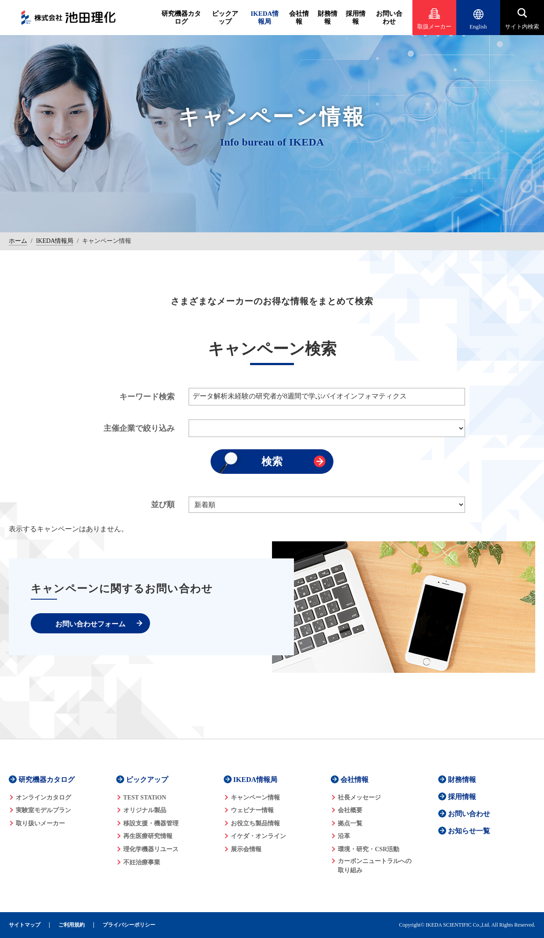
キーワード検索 (147, 396)
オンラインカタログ (43, 797)
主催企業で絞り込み (139, 428)
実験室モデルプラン (43, 810)
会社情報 (299, 17)
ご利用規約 (71, 925)
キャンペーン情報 (255, 797)
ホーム (18, 241)
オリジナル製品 (144, 810)
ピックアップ (225, 17)
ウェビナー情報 (252, 810)
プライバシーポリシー (129, 925)
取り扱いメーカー (40, 823)
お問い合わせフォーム (90, 624)
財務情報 (327, 17)
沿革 (344, 836)
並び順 (163, 504)
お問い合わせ (389, 17)
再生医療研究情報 (147, 836)
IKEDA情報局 (265, 17)
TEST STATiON (144, 797)
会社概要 (350, 810)
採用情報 (355, 17)
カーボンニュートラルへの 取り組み (375, 866)
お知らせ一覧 (469, 831)
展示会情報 (246, 849)
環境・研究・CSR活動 (368, 849)
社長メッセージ (359, 797)
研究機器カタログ (181, 17)
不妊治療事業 (141, 862)
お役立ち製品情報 (255, 823)
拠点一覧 (350, 823)
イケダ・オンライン (258, 836)
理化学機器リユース (151, 849)
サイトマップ (24, 925)
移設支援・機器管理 (151, 823)
